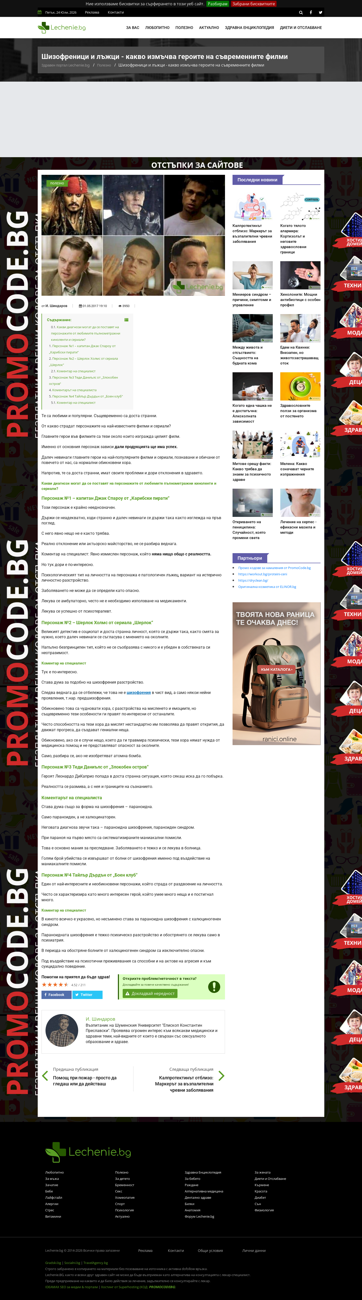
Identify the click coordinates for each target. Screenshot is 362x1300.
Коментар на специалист (76, 371)
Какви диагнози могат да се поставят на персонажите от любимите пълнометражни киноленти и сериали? (85, 333)
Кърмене (262, 1185)
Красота (261, 1191)
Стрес (49, 1210)
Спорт (120, 1204)
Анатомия (192, 1210)
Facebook (54, 995)
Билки (189, 1204)
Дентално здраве (198, 1197)
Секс (118, 1191)
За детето (122, 1178)
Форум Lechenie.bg (199, 1216)
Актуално (209, 27)
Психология (124, 1210)
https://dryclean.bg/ (253, 580)
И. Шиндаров (56, 306)
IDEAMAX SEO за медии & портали (72, 1287)
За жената (262, 1172)
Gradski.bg (53, 1262)
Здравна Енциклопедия (203, 1172)
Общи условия (210, 1250)
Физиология (264, 1210)
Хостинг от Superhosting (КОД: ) (138, 1287)
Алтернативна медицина (204, 1191)
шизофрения (139, 692)
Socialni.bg (72, 1262)
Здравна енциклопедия (249, 27)
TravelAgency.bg (95, 1262)
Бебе (49, 1191)
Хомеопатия (124, 1197)
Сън (258, 1204)
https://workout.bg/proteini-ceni (262, 574)
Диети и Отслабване (270, 1178)
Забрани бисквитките (254, 4)
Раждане (191, 1185)
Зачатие (51, 1185)
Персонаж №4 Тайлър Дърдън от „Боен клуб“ (87, 396)
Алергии (51, 1204)
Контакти (116, 12)
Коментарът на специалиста (74, 390)
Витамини (53, 1216)
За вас (132, 27)
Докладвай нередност (150, 993)
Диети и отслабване (301, 27)
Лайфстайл (53, 1197)
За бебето (192, 1178)
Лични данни (254, 1250)
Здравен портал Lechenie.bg (65, 65)
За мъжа (52, 1178)
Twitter (83, 995)
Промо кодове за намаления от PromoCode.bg (274, 567)
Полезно (184, 27)
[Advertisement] (181, 119)
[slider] (55, 984)
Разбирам (218, 4)
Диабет (260, 1197)
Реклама (92, 12)
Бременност (124, 1185)
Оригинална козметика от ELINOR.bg (267, 586)
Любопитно (157, 27)
